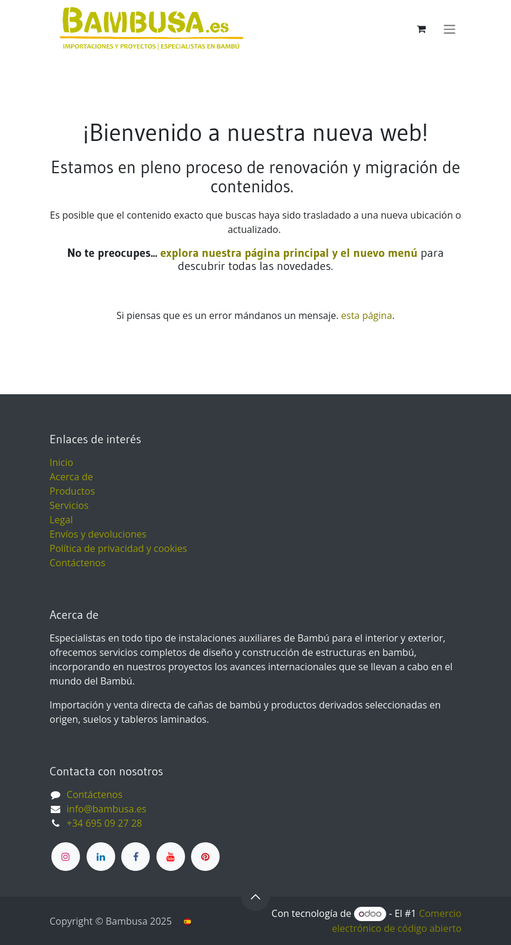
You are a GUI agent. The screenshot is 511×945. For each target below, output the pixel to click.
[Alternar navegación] (449, 28)
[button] (255, 896)
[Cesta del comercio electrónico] (421, 29)
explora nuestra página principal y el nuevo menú (287, 253)
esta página (366, 315)
